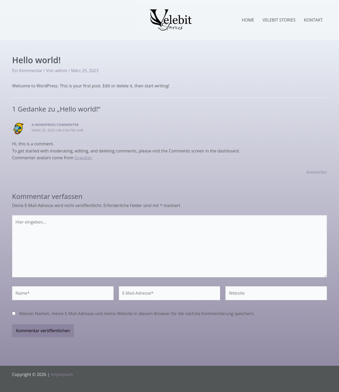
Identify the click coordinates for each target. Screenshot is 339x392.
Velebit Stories (279, 20)
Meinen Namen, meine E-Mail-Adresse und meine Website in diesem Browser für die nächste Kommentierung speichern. (137, 313)
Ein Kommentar (27, 70)
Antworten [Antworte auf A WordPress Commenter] (316, 172)
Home (248, 20)
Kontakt (313, 20)
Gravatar (83, 158)
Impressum (62, 374)
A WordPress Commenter (55, 124)
